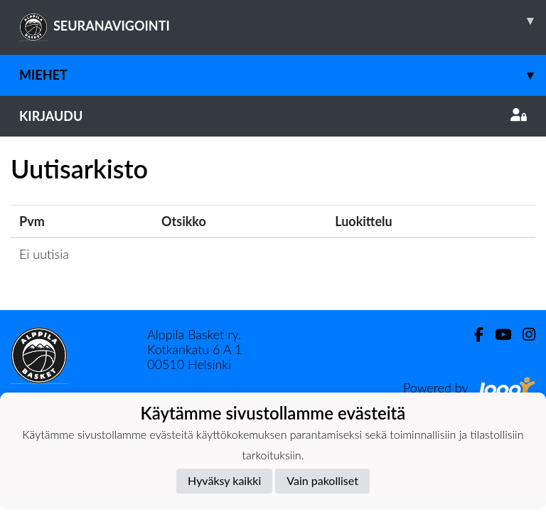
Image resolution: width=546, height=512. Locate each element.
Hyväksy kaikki (224, 480)
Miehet (282, 75)
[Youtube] (497, 334)
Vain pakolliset (322, 480)
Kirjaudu (273, 116)
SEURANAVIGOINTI (282, 20)
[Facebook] (473, 334)
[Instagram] (523, 334)
